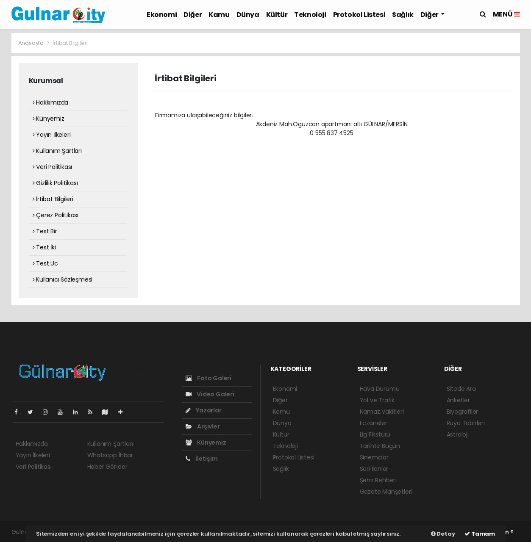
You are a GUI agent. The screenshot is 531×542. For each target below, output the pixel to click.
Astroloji (458, 434)
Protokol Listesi (359, 14)
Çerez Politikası (56, 215)
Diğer (192, 14)
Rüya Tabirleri (466, 423)
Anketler (458, 400)
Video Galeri (210, 394)
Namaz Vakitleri (382, 411)
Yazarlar (204, 410)
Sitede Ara (461, 388)
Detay (443, 534)
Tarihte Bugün (380, 446)
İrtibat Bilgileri (70, 43)
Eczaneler (373, 423)
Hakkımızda (51, 102)
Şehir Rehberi (378, 480)
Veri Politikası (52, 167)
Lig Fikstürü (375, 434)
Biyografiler (462, 411)
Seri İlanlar (374, 469)
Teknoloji (310, 14)
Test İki (44, 247)
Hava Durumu (380, 388)
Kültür (277, 14)
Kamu (219, 14)
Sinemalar (374, 457)
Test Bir (45, 231)
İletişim (202, 458)
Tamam (479, 534)
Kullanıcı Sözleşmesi (63, 279)
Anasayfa (31, 43)
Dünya (247, 14)
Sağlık (403, 14)
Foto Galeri (209, 378)
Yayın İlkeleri (52, 134)
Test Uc (45, 263)
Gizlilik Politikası (55, 183)
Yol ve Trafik (377, 400)
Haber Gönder (107, 466)
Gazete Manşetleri (386, 491)
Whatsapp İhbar (110, 455)
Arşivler (203, 426)
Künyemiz (48, 118)
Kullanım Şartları (57, 151)
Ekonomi (162, 14)
